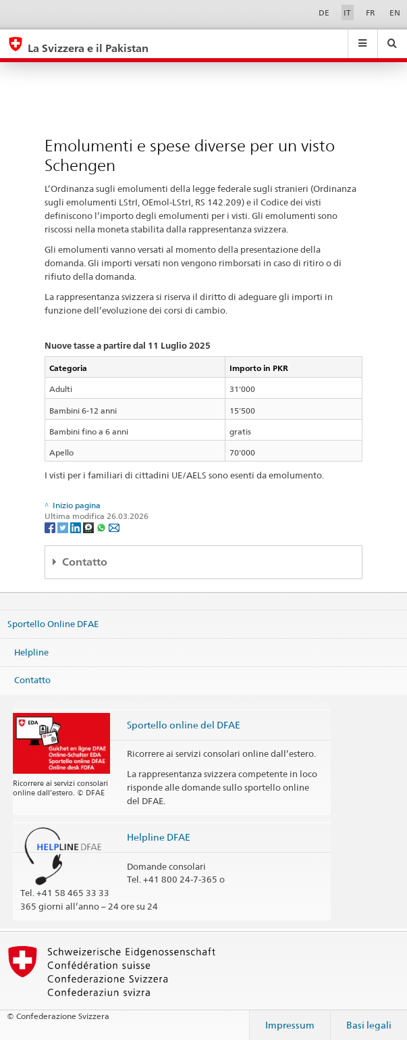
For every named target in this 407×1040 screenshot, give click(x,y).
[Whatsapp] (102, 527)
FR (370, 12)
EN (394, 12)
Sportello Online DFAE (53, 623)
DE (324, 12)
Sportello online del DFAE (183, 725)
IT (347, 12)
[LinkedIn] (76, 527)
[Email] (114, 527)
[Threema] (89, 527)
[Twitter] (63, 527)
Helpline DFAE (158, 837)
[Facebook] (51, 527)
